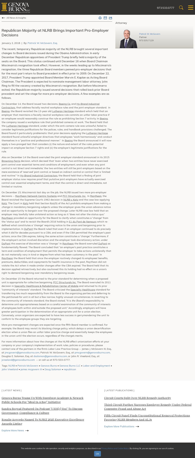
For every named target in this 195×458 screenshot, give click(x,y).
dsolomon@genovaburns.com (50, 356)
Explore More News (13, 430)
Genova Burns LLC (69, 365)
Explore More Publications (119, 426)
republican (70, 369)
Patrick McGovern (27, 365)
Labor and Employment (96, 365)
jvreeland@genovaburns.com (18, 359)
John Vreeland (10, 369)
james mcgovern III (31, 369)
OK (97, 453)
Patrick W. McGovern (149, 34)
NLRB (11, 365)
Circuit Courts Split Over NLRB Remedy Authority (137, 398)
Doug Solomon (53, 369)
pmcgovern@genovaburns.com (92, 352)
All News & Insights (16, 17)
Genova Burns (49, 365)
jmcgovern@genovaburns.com (22, 352)
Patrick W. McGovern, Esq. (43, 43)
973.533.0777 (165, 7)
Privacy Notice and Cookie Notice (115, 448)
